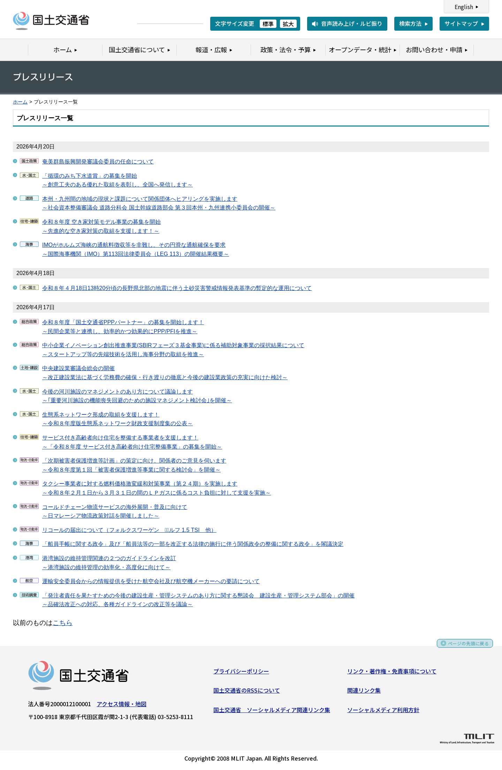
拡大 (288, 24)
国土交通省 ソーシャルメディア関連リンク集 (271, 712)
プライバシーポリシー (241, 673)
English (464, 6)
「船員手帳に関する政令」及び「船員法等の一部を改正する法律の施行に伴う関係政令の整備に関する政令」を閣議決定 (192, 544)
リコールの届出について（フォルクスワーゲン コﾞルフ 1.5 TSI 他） (129, 530)
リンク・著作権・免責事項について (391, 673)
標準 (268, 24)
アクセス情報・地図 (121, 706)
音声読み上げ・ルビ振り (351, 23)
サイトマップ (461, 23)
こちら (63, 622)
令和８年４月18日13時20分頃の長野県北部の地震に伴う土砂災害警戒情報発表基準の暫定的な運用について (177, 288)
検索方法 (410, 23)
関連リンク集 (364, 692)
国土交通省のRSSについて (246, 692)
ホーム (20, 102)
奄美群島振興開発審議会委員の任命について (98, 162)
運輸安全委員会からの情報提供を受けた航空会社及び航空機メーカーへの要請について (151, 581)
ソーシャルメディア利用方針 (383, 712)
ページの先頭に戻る (464, 648)
